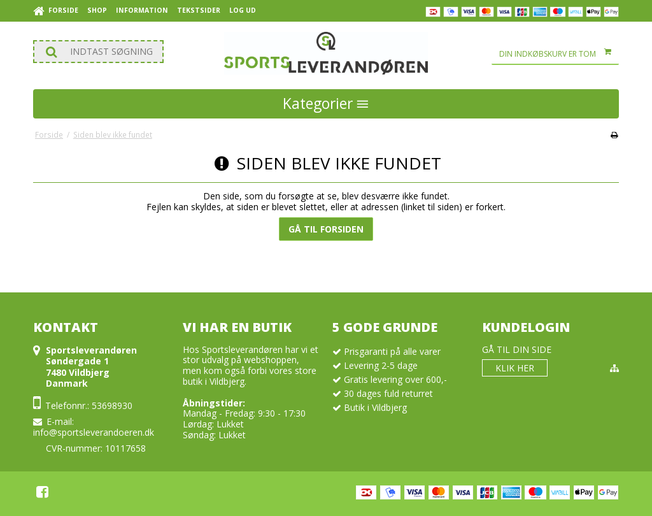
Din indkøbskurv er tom (559, 54)
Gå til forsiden (326, 229)
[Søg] (98, 51)
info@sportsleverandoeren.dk (93, 432)
